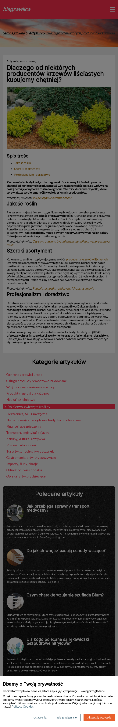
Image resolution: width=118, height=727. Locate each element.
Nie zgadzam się (67, 717)
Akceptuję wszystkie (99, 717)
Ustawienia (40, 717)
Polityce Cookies (23, 706)
